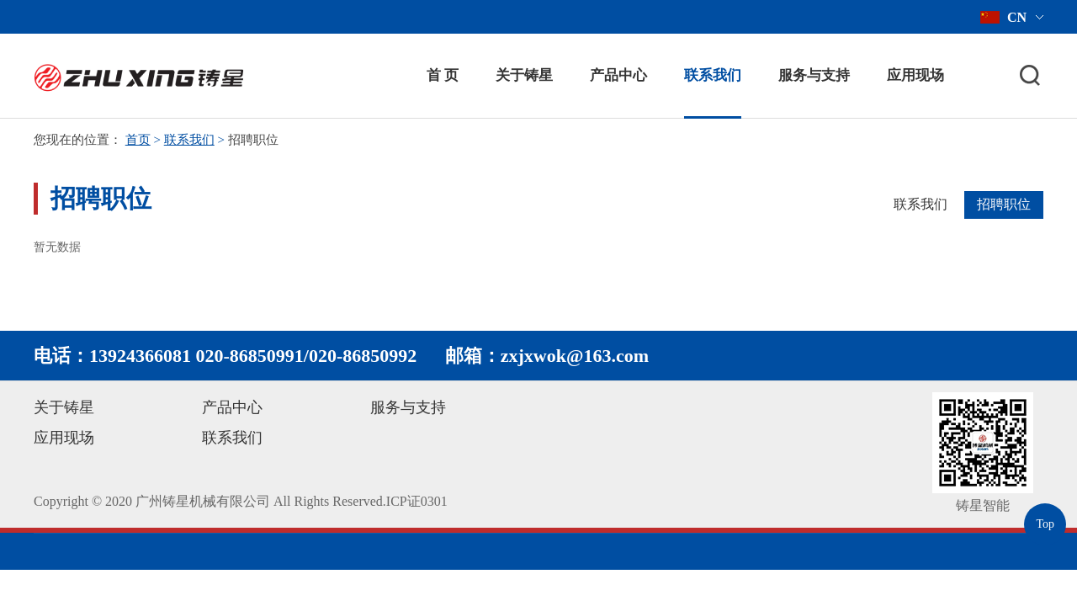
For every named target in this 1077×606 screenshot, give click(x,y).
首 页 (443, 75)
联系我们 (712, 75)
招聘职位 (1004, 204)
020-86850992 (362, 355)
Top (1045, 524)
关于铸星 (524, 75)
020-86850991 (250, 355)
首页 (138, 139)
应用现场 (915, 75)
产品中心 (618, 75)
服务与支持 (814, 75)
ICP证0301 (417, 501)
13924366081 (140, 355)
